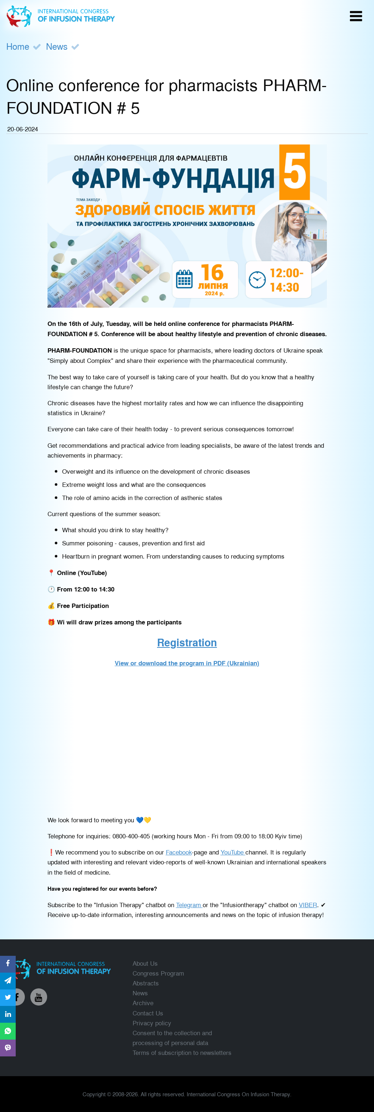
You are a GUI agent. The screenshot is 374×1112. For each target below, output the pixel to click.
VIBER (308, 904)
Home (17, 46)
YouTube (233, 851)
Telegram (189, 904)
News (57, 46)
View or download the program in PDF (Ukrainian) (187, 662)
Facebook (179, 851)
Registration (187, 642)
